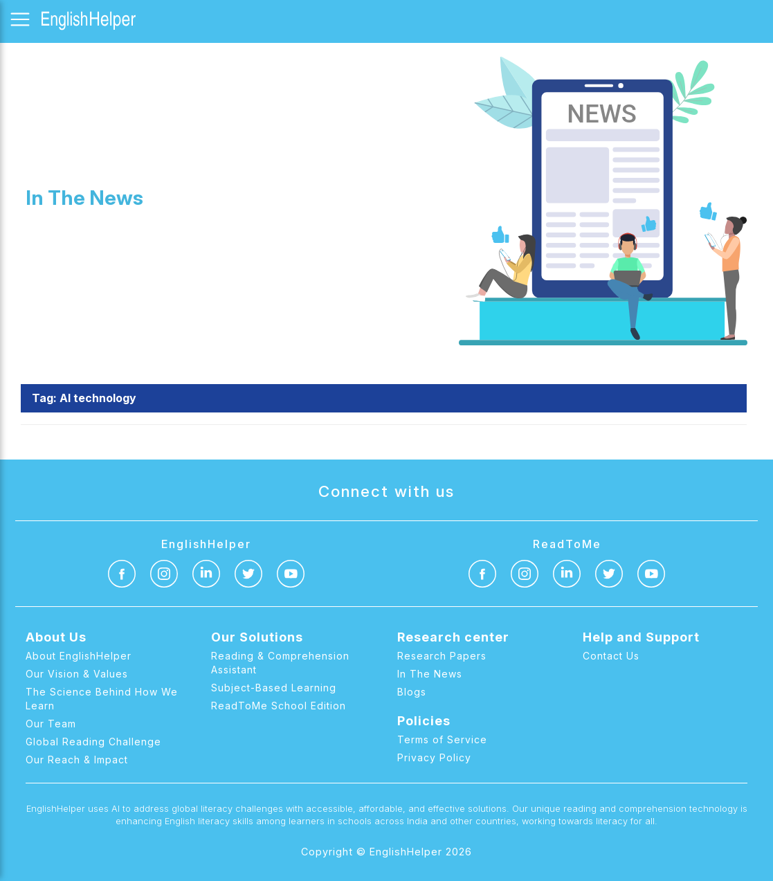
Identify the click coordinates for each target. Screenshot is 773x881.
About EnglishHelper (78, 656)
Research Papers (441, 656)
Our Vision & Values (77, 674)
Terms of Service (442, 739)
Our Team (51, 723)
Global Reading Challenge (93, 741)
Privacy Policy (434, 757)
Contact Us (611, 656)
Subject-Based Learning (273, 687)
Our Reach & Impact (77, 759)
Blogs (411, 692)
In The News (429, 674)
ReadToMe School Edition (278, 705)
